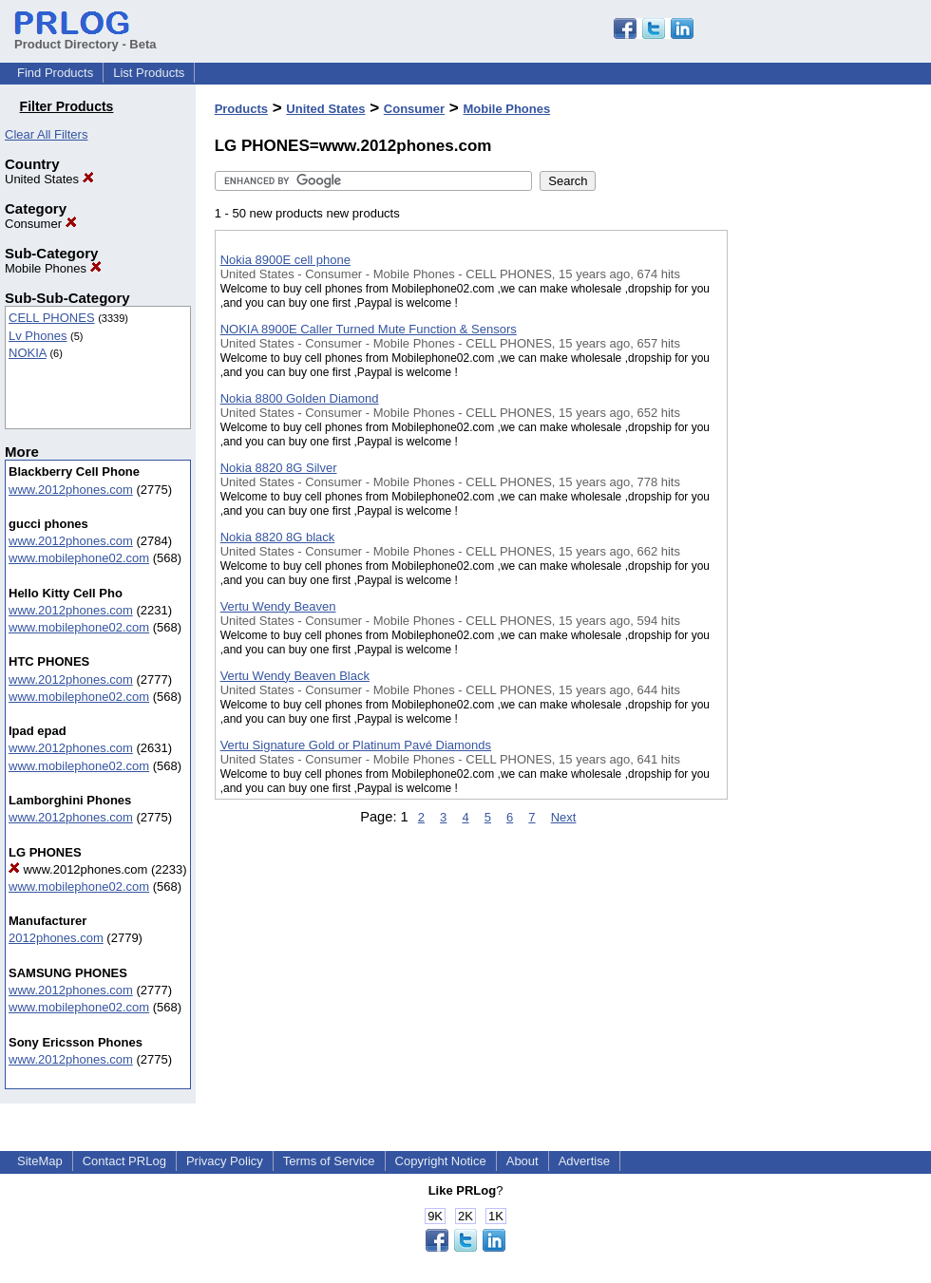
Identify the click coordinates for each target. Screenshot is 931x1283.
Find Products (55, 73)
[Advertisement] (807, 493)
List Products (148, 73)
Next (564, 817)
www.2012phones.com (71, 489)
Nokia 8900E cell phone (285, 260)
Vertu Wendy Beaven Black (295, 676)
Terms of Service (329, 1161)
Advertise (584, 1161)
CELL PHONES (52, 318)
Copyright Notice (440, 1161)
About (522, 1161)
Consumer (41, 224)
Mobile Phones (53, 268)
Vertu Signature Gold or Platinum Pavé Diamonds (355, 745)
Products (241, 109)
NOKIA (28, 353)
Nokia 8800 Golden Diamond (299, 398)
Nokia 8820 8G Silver (278, 468)
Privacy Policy (224, 1161)
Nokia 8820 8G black (277, 537)
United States (49, 179)
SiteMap (40, 1161)
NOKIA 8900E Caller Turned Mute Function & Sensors (368, 329)
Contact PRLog (124, 1161)
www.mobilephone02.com (79, 558)
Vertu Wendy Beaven (278, 606)
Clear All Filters (46, 134)
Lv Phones (37, 336)
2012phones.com (56, 938)
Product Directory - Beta (85, 37)
